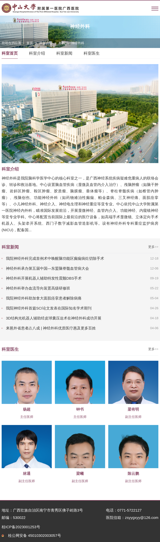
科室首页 (10, 53)
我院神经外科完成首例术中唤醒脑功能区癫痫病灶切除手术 (55, 258)
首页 (29, 43)
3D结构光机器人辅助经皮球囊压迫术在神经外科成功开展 (53, 318)
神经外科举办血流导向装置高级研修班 (38, 288)
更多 (153, 247)
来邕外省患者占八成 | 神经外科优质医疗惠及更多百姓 (51, 328)
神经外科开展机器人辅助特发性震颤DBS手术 (44, 278)
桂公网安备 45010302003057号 (34, 535)
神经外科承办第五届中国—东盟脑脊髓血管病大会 (47, 268)
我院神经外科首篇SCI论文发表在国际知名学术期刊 (49, 308)
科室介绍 (45, 43)
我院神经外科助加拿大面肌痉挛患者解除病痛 (43, 298)
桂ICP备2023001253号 (21, 527)
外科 (62, 43)
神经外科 (77, 43)
